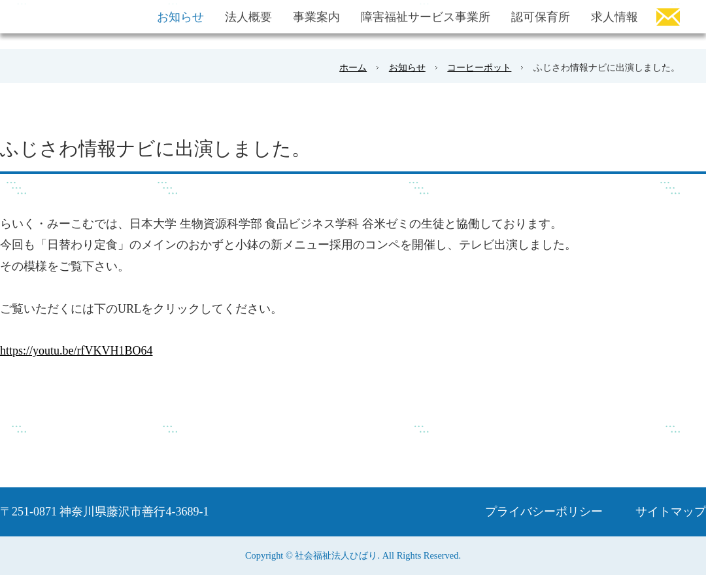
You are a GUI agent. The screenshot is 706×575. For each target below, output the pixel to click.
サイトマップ (670, 511)
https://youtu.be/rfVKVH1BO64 (76, 350)
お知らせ (407, 67)
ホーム (353, 67)
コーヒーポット (479, 67)
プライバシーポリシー (544, 511)
